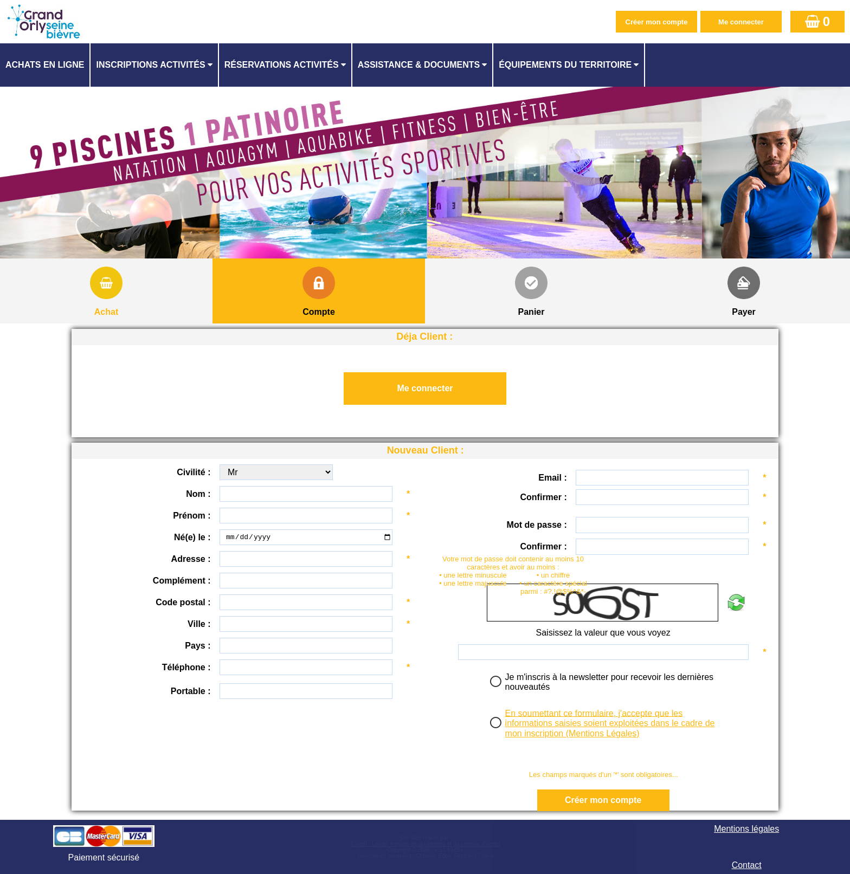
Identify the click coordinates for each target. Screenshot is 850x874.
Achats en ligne (44, 64)
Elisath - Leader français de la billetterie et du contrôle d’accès (425, 844)
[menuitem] (45, 65)
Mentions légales (746, 828)
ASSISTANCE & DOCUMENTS (419, 64)
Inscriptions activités (150, 64)
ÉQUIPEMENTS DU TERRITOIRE (565, 64)
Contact (747, 865)
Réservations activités (281, 64)
